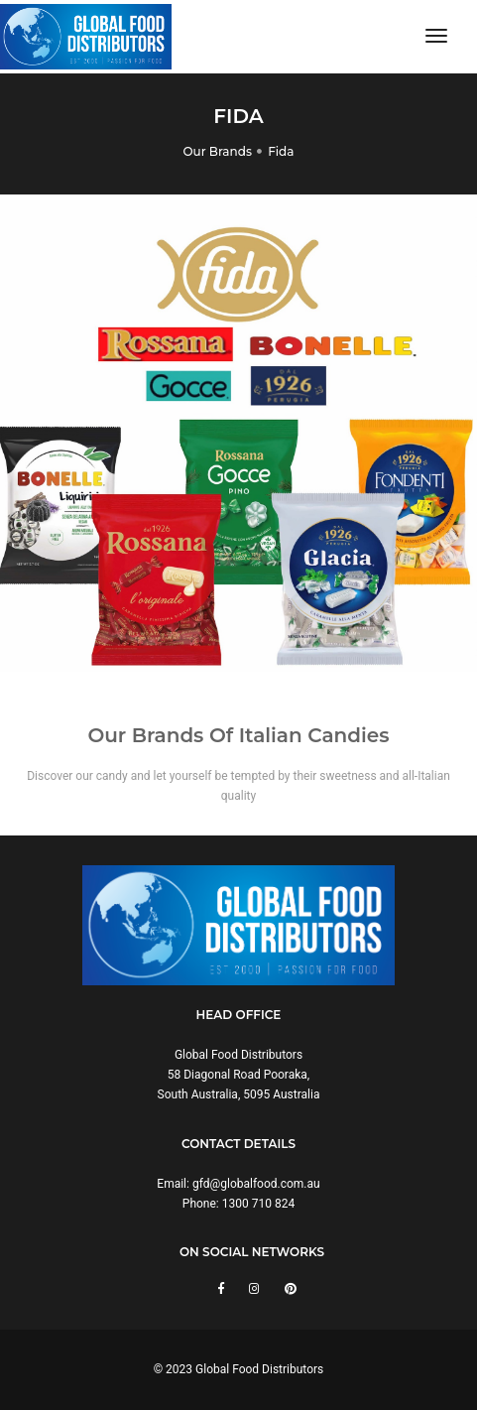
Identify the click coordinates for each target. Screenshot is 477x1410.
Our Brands (217, 151)
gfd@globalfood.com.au (256, 1184)
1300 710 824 (258, 1204)
